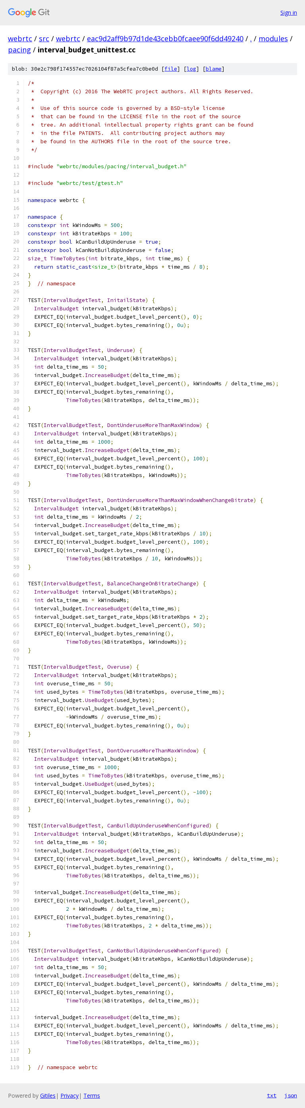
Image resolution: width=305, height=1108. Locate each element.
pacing (19, 49)
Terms (91, 1095)
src (44, 38)
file (170, 68)
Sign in (288, 12)
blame (214, 68)
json (290, 1095)
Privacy (69, 1095)
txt (271, 1095)
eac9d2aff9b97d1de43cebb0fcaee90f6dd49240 (165, 38)
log (191, 68)
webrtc (20, 38)
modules (273, 38)
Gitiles (48, 1095)
